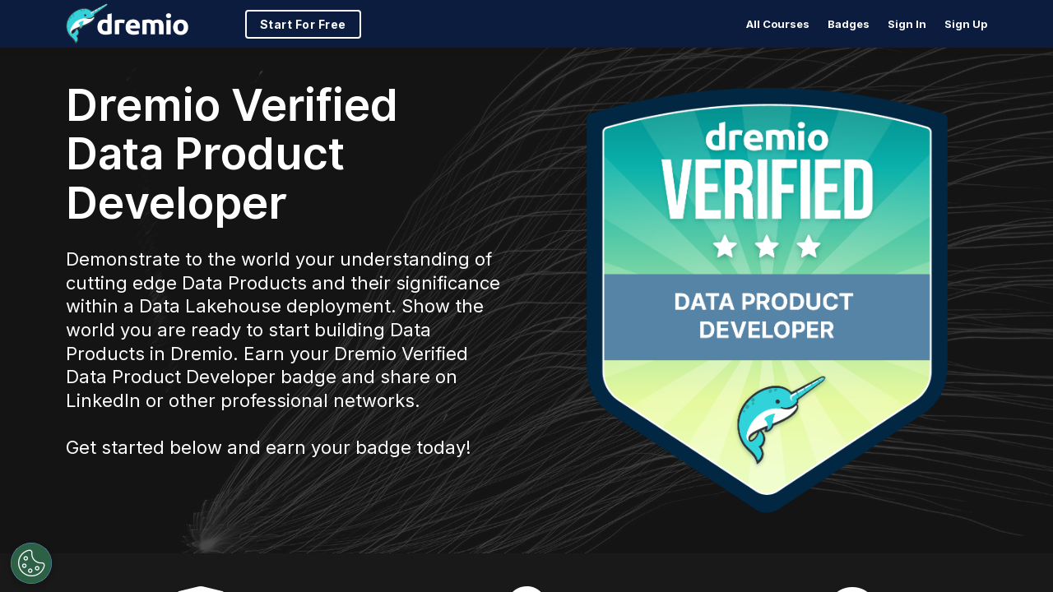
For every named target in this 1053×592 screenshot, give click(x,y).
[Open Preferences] (31, 563)
